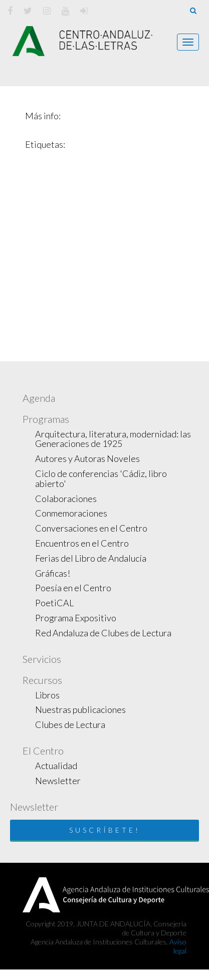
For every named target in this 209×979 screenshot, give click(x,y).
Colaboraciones (66, 498)
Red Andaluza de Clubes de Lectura (103, 632)
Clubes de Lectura (70, 724)
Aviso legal (177, 946)
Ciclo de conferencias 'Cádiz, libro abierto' (101, 478)
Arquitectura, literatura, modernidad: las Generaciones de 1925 (113, 438)
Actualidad (56, 765)
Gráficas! (52, 573)
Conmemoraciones (71, 513)
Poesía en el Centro (73, 587)
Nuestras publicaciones (80, 709)
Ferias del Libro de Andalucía (90, 558)
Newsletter (58, 780)
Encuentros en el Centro (82, 543)
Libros (47, 694)
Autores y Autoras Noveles (87, 458)
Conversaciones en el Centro (91, 528)
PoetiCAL (54, 602)
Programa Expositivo (75, 617)
